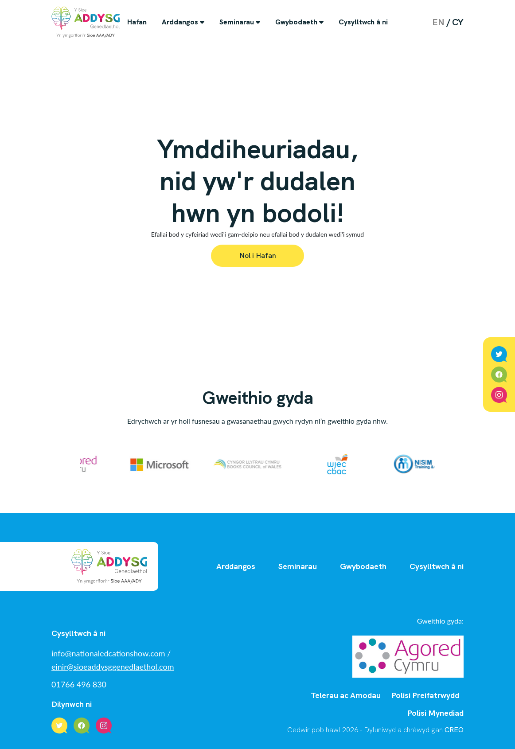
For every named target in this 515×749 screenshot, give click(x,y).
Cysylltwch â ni (363, 22)
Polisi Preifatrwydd (425, 695)
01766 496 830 (78, 684)
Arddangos (180, 22)
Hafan (137, 22)
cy (458, 22)
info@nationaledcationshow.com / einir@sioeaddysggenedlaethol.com (112, 659)
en (438, 22)
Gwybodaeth (296, 22)
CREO (454, 729)
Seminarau (236, 22)
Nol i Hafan (257, 255)
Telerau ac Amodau (346, 695)
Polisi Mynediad (435, 713)
